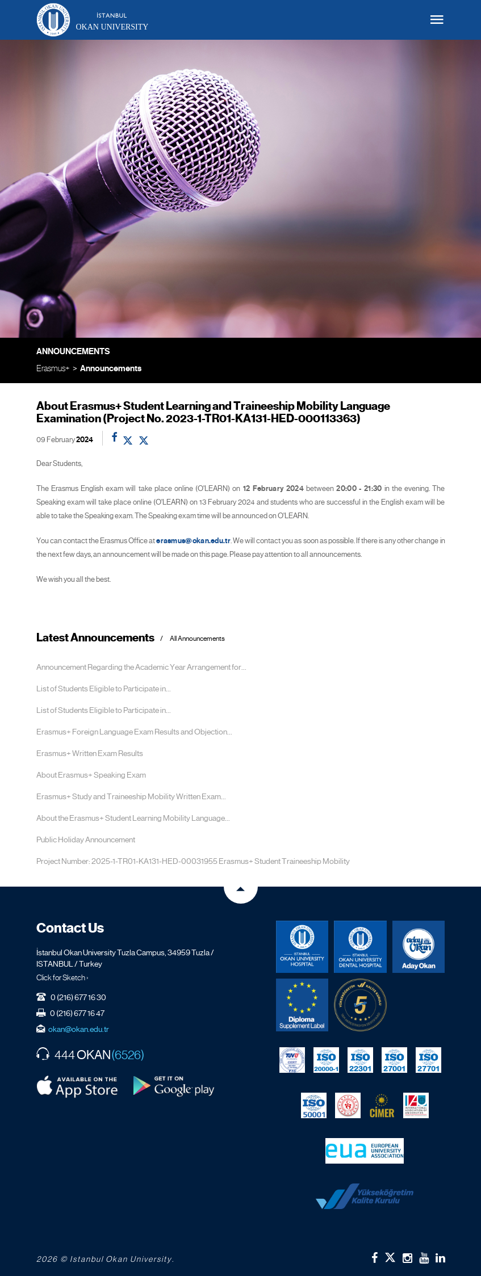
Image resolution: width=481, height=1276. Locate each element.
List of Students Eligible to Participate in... (103, 688)
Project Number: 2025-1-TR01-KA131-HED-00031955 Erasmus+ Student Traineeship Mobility (193, 861)
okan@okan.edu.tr (78, 1029)
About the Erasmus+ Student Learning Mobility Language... (133, 817)
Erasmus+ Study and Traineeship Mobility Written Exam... (131, 796)
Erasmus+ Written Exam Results (89, 753)
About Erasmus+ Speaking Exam (91, 774)
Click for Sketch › (62, 977)
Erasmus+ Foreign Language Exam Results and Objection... (134, 731)
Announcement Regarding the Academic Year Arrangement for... (141, 666)
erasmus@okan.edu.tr (193, 540)
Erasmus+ (53, 368)
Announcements (110, 368)
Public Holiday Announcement (85, 839)
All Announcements (197, 639)
